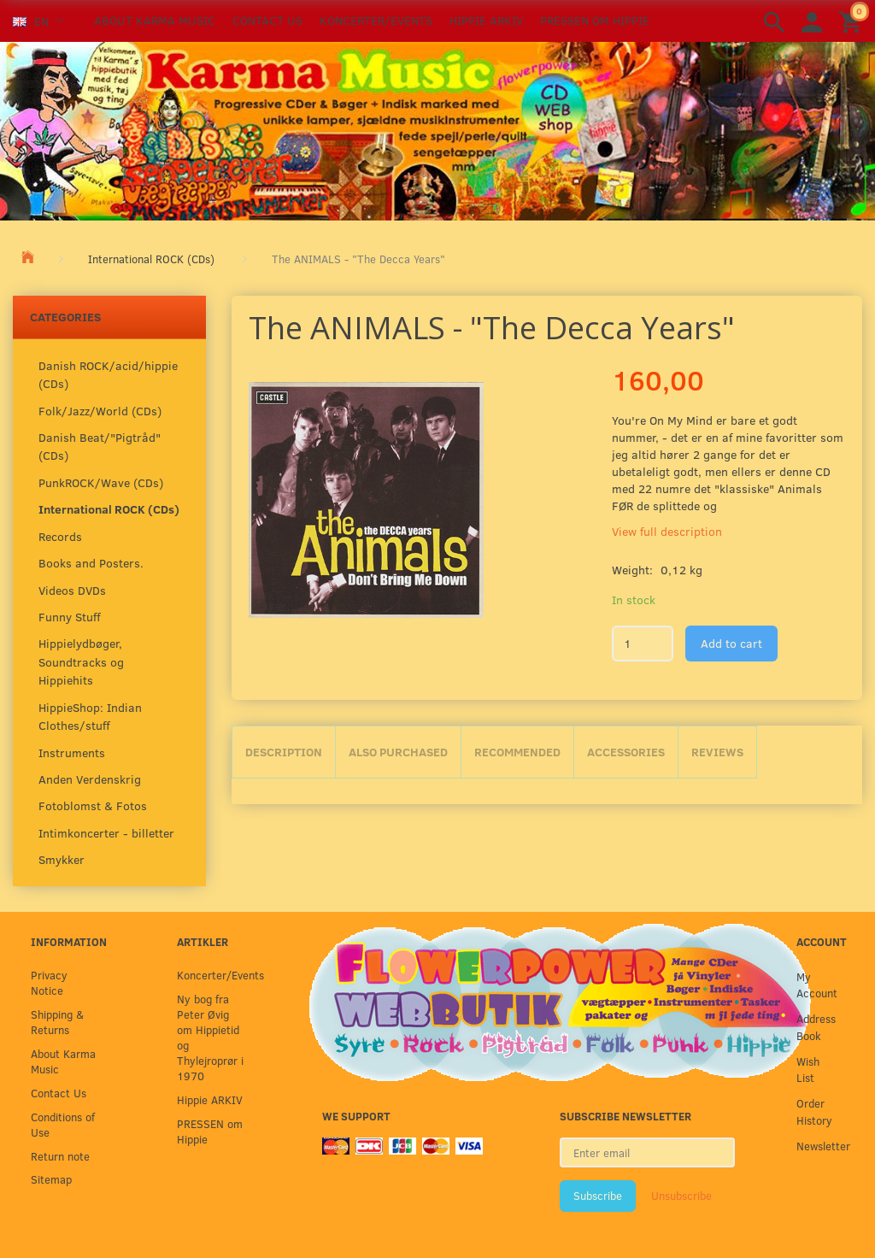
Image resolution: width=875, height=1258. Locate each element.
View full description (667, 531)
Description (283, 752)
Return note (60, 1156)
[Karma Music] (437, 129)
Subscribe (597, 1195)
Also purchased (398, 752)
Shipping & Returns (57, 1022)
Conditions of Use (63, 1124)
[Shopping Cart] (853, 21)
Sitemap (51, 1179)
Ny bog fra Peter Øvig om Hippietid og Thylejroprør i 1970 (210, 1037)
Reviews (717, 752)
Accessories (626, 752)
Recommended (517, 752)
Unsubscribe (681, 1195)
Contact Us (267, 20)
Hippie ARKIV (486, 20)
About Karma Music (154, 20)
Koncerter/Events (376, 20)
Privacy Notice (49, 982)
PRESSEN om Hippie (594, 20)
